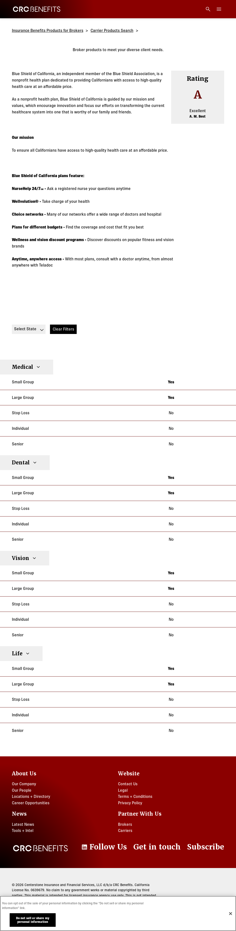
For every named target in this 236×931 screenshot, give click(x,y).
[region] (118, 913)
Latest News (23, 824)
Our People (21, 790)
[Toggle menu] (218, 9)
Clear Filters (63, 329)
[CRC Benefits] (36, 9)
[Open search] (208, 9)
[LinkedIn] (104, 847)
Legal (123, 790)
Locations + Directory (31, 796)
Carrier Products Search (112, 30)
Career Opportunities (30, 803)
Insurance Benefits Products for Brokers (47, 30)
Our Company (24, 784)
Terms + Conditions (135, 796)
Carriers (125, 830)
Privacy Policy (130, 803)
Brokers (125, 824)
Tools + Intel (22, 830)
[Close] (230, 913)
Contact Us (128, 784)
